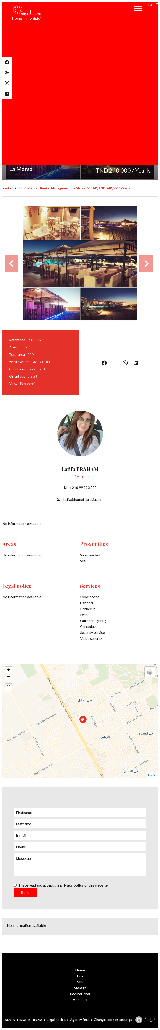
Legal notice (56, 1019)
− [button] (8, 677)
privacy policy (72, 885)
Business (25, 188)
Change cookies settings (113, 1019)
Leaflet (152, 775)
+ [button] (8, 670)
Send (25, 893)
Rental (7, 188)
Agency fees (79, 1019)
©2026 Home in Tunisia (23, 1019)
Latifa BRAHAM (80, 469)
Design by (144, 1019)
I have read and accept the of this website (63, 885)
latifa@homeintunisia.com (83, 499)
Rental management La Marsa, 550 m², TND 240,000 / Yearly (85, 188)
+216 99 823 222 (83, 487)
